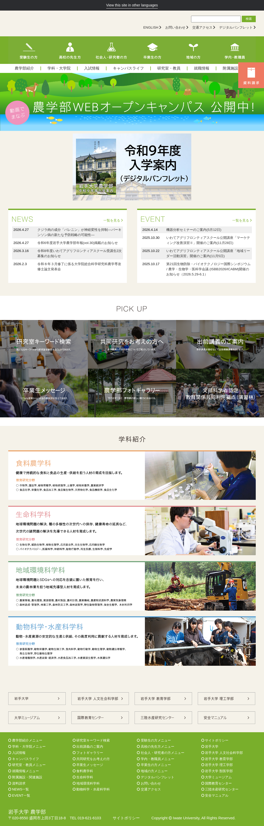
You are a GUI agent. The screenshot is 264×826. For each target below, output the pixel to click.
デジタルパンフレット (236, 27)
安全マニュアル (215, 795)
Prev (7, 102)
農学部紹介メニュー (25, 740)
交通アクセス (202, 27)
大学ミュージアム (216, 777)
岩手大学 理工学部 (217, 765)
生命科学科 (83, 777)
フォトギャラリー (88, 753)
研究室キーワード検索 (91, 740)
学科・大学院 (59, 68)
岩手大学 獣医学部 (217, 771)
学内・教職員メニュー (155, 759)
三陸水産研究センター (220, 789)
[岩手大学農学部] (53, 23)
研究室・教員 (168, 68)
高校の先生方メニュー (155, 746)
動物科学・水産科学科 (91, 789)
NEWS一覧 (18, 789)
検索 (249, 19)
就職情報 (201, 68)
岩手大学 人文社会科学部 (222, 753)
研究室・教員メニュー (27, 765)
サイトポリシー (215, 740)
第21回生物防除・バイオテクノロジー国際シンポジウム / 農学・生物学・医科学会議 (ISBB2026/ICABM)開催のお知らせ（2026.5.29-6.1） (208, 269)
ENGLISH (151, 27)
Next (257, 102)
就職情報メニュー (23, 771)
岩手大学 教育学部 (217, 759)
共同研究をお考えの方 (91, 759)
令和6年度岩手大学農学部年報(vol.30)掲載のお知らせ (77, 243)
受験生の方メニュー (154, 740)
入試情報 (92, 68)
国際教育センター (216, 783)
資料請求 (17, 783)
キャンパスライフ (128, 68)
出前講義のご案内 (88, 746)
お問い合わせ (175, 27)
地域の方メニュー (152, 771)
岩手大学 (210, 746)
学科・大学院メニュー (27, 746)
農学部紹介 (24, 68)
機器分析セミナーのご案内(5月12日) (193, 230)
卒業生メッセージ (88, 765)
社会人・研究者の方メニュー (160, 753)
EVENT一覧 (19, 795)
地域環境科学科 (86, 783)
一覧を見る (113, 220)
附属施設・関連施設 (25, 777)
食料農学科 (83, 771)
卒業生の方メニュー (154, 765)
